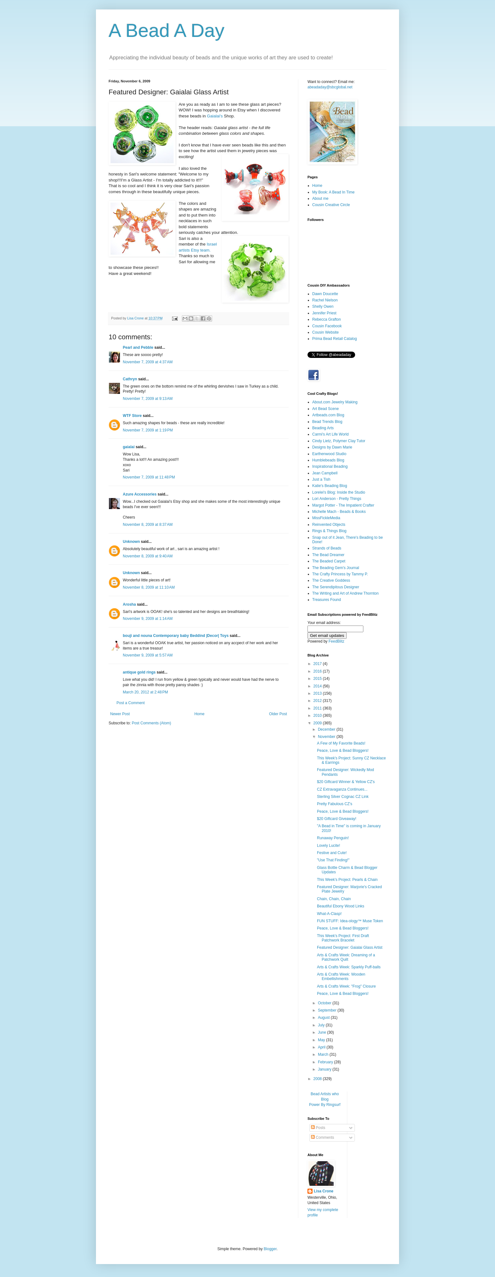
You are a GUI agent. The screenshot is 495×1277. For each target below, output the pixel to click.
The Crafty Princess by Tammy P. (340, 574)
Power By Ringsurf (324, 1104)
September (327, 1010)
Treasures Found (326, 599)
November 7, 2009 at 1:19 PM (148, 430)
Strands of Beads (326, 548)
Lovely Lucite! (328, 845)
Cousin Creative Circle (331, 205)
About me (320, 198)
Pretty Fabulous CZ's (334, 804)
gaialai (128, 447)
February (326, 1062)
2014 (318, 686)
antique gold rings (139, 672)
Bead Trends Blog (327, 421)
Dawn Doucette (325, 294)
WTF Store (132, 415)
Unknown (131, 541)
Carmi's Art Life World (330, 434)
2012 (318, 700)
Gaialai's (215, 116)
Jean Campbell (324, 473)
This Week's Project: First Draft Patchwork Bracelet (343, 938)
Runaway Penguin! (333, 838)
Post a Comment (130, 703)
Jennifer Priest (324, 313)
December (327, 729)
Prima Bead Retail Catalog (334, 338)
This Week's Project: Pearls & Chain (347, 879)
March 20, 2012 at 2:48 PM (145, 692)
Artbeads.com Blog (328, 415)
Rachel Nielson (325, 300)
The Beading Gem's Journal (335, 568)
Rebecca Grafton (326, 319)
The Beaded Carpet (328, 561)
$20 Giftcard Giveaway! (336, 819)
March (324, 1054)
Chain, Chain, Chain (334, 899)
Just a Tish (321, 479)
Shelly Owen (322, 306)
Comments (322, 1137)
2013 (318, 693)
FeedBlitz (336, 641)
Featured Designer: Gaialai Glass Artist (349, 947)
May (322, 1040)
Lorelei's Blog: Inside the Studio (338, 492)
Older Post (278, 714)
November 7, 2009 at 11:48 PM (149, 477)
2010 (318, 715)
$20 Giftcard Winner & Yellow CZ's (346, 782)
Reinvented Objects (328, 524)
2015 (318, 678)
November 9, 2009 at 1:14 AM (148, 618)
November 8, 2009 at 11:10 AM (149, 587)
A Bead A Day (166, 30)
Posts (318, 1128)
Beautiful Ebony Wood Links (340, 906)
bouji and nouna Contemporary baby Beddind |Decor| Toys (176, 635)
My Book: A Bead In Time (333, 192)
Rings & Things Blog (329, 531)
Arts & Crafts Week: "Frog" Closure (346, 986)
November (327, 736)
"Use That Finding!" (333, 860)
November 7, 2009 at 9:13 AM (148, 398)
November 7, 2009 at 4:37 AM (148, 362)
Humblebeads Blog (328, 460)
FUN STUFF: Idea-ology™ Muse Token (350, 921)
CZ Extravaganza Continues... (342, 789)
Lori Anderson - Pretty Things (336, 498)
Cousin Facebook (327, 326)
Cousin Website (325, 332)
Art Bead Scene (325, 409)
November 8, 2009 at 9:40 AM (148, 556)
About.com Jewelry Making (334, 402)
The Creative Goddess (331, 580)
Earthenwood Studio (329, 454)
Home (199, 714)
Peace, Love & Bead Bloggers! (342, 750)
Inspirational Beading (330, 466)
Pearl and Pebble (138, 347)
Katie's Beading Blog (329, 486)
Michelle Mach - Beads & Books (339, 511)
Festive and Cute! (332, 853)
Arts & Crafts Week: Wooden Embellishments (341, 976)
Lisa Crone (323, 1191)
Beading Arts (323, 428)
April (322, 1047)
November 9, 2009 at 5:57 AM (148, 655)
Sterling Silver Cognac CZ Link (342, 796)
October (325, 1003)
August (324, 1017)
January (325, 1069)
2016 (318, 671)
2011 (318, 708)
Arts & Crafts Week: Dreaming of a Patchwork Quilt (346, 957)
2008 (318, 1079)
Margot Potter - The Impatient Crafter (343, 505)
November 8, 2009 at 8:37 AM (148, 524)
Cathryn (130, 379)
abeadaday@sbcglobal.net (329, 87)
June (322, 1032)
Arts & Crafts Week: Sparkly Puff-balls (349, 967)
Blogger (270, 1249)
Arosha (129, 604)
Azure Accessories (140, 494)
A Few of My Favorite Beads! (341, 743)
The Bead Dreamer (328, 555)
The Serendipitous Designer (335, 587)
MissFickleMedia (326, 518)
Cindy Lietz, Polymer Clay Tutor (338, 441)
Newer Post (120, 714)
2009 (318, 723)
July (322, 1025)
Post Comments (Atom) (151, 723)
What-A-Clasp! (329, 914)
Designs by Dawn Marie (332, 447)
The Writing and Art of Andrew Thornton (345, 593)
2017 (318, 664)
